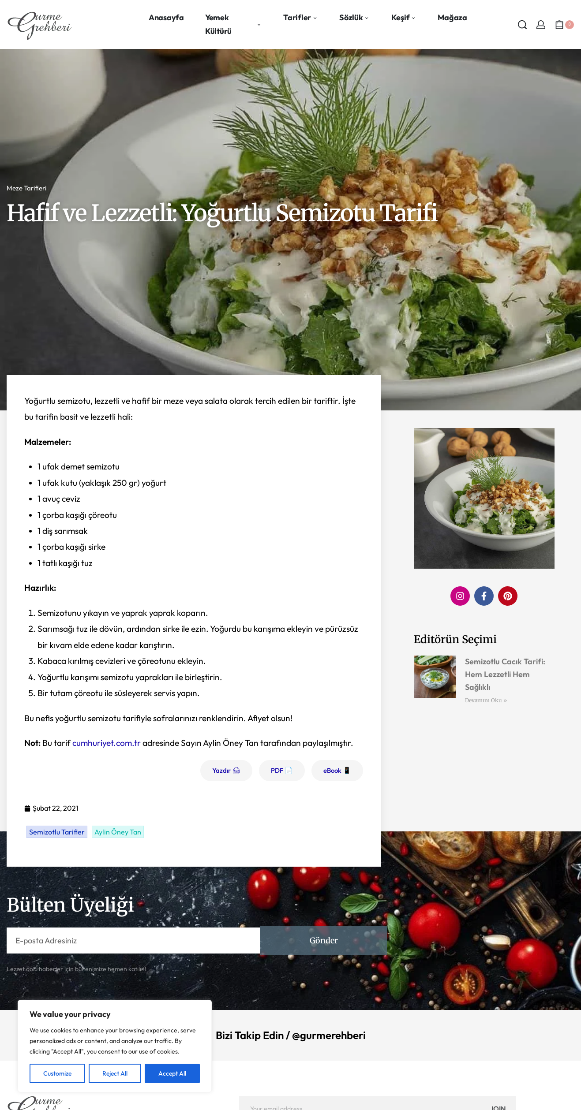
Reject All (114, 1073)
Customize (57, 1073)
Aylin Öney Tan (117, 831)
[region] (115, 1046)
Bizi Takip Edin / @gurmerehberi (291, 1035)
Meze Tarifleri (26, 188)
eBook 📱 (337, 770)
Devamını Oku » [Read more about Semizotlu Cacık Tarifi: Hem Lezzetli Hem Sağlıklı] (486, 700)
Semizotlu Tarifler (57, 831)
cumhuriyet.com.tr (106, 743)
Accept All (172, 1073)
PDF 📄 (282, 770)
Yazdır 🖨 (226, 770)
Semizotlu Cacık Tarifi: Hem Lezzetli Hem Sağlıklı (505, 674)
